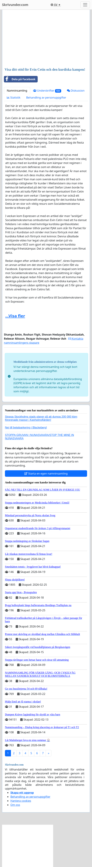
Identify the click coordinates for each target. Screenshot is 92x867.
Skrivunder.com (15, 4)
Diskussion (76, 90)
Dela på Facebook (19, 79)
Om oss (15, 805)
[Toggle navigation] (85, 4)
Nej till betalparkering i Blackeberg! (26, 427)
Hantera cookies (20, 801)
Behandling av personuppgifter (46, 97)
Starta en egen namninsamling (46, 473)
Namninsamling (17, 90)
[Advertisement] (46, 39)
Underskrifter (47, 91)
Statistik (13, 97)
